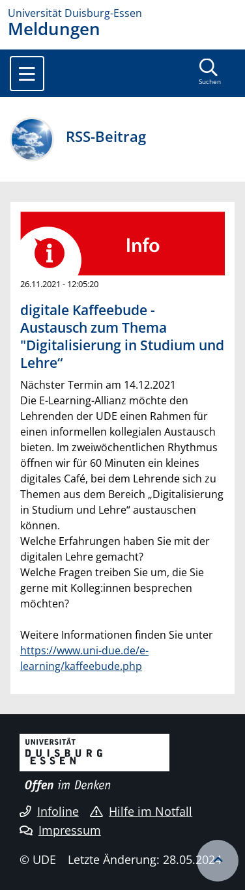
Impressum (60, 830)
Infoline (49, 811)
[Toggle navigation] (27, 73)
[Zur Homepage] (122, 13)
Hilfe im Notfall (141, 811)
